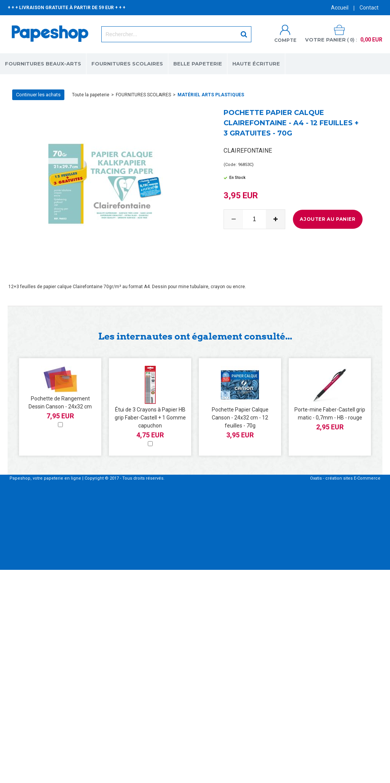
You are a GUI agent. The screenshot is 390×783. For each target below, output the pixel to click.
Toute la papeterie (90, 94)
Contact (369, 8)
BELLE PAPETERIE (197, 64)
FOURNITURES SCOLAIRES (127, 64)
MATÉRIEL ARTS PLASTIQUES (210, 94)
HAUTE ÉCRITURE (256, 64)
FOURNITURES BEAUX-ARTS (43, 64)
